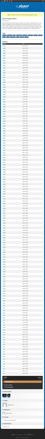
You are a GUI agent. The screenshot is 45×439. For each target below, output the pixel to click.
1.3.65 (4, 167)
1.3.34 (4, 242)
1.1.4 (4, 368)
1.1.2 (4, 373)
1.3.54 (4, 194)
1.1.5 (4, 366)
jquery (35, 35)
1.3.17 (4, 284)
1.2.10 (4, 332)
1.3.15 (4, 288)
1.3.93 (4, 60)
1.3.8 (4, 305)
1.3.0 (4, 325)
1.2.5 (4, 344)
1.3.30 (4, 252)
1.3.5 (4, 313)
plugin (40, 35)
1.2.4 (4, 347)
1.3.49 (4, 206)
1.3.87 (4, 99)
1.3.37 (4, 235)
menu (4, 35)
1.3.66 (4, 165)
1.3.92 (4, 68)
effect (21, 37)
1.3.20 (4, 276)
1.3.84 (4, 114)
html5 (26, 37)
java (8, 37)
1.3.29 (4, 254)
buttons (25, 35)
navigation (19, 35)
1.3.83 (4, 119)
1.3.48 (4, 208)
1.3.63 (4, 172)
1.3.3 (4, 318)
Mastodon (31, 434)
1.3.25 (4, 264)
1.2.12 (4, 327)
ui (14, 35)
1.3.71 (4, 152)
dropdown (9, 35)
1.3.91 (4, 75)
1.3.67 (4, 162)
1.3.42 (4, 223)
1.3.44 (4, 218)
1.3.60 (4, 179)
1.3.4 (4, 315)
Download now (8, 382)
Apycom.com (6, 20)
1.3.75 (4, 143)
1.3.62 (4, 174)
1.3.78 (4, 136)
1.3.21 (4, 274)
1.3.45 (4, 216)
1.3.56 (4, 189)
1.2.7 (4, 339)
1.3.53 (4, 196)
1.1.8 (4, 359)
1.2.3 (4, 349)
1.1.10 (4, 356)
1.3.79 (4, 133)
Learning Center (20, 434)
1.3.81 (4, 128)
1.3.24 (4, 267)
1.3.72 (4, 150)
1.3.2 (4, 320)
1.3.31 (4, 250)
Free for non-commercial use (10, 420)
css (4, 37)
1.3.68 (4, 160)
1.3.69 (4, 157)
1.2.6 (4, 342)
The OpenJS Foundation (25, 437)
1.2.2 (4, 351)
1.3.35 (4, 240)
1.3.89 (4, 89)
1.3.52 (4, 199)
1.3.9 (4, 303)
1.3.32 (4, 247)
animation (13, 37)
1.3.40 (4, 228)
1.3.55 (4, 191)
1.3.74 (4, 145)
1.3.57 (4, 186)
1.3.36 (4, 237)
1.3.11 (4, 298)
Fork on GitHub (8, 385)
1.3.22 (4, 271)
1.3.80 (4, 131)
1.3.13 (4, 293)
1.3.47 (4, 211)
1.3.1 (4, 322)
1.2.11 (4, 330)
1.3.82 (4, 123)
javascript (30, 35)
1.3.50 (4, 203)
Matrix (26, 434)
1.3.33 (4, 245)
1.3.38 (4, 233)
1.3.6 (4, 310)
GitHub (14, 434)
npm (36, 14)
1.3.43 (4, 220)
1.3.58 (4, 184)
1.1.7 (4, 361)
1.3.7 (4, 308)
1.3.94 (4, 53)
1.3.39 (4, 230)
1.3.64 (4, 169)
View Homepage (8, 387)
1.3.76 (4, 140)
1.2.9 (4, 334)
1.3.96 (4, 46)
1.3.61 (4, 177)
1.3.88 (4, 94)
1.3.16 (4, 286)
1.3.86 (4, 104)
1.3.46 (4, 213)
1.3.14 (4, 291)
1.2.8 (4, 337)
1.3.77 (4, 138)
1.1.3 (4, 371)
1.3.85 (4, 109)
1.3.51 (4, 201)
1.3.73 (4, 148)
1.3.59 (4, 182)
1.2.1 (4, 354)
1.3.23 (4, 269)
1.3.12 (4, 296)
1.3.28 (4, 259)
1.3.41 (4, 225)
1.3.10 (4, 301)
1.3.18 (4, 281)
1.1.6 (4, 364)
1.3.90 (4, 82)
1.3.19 (4, 279)
